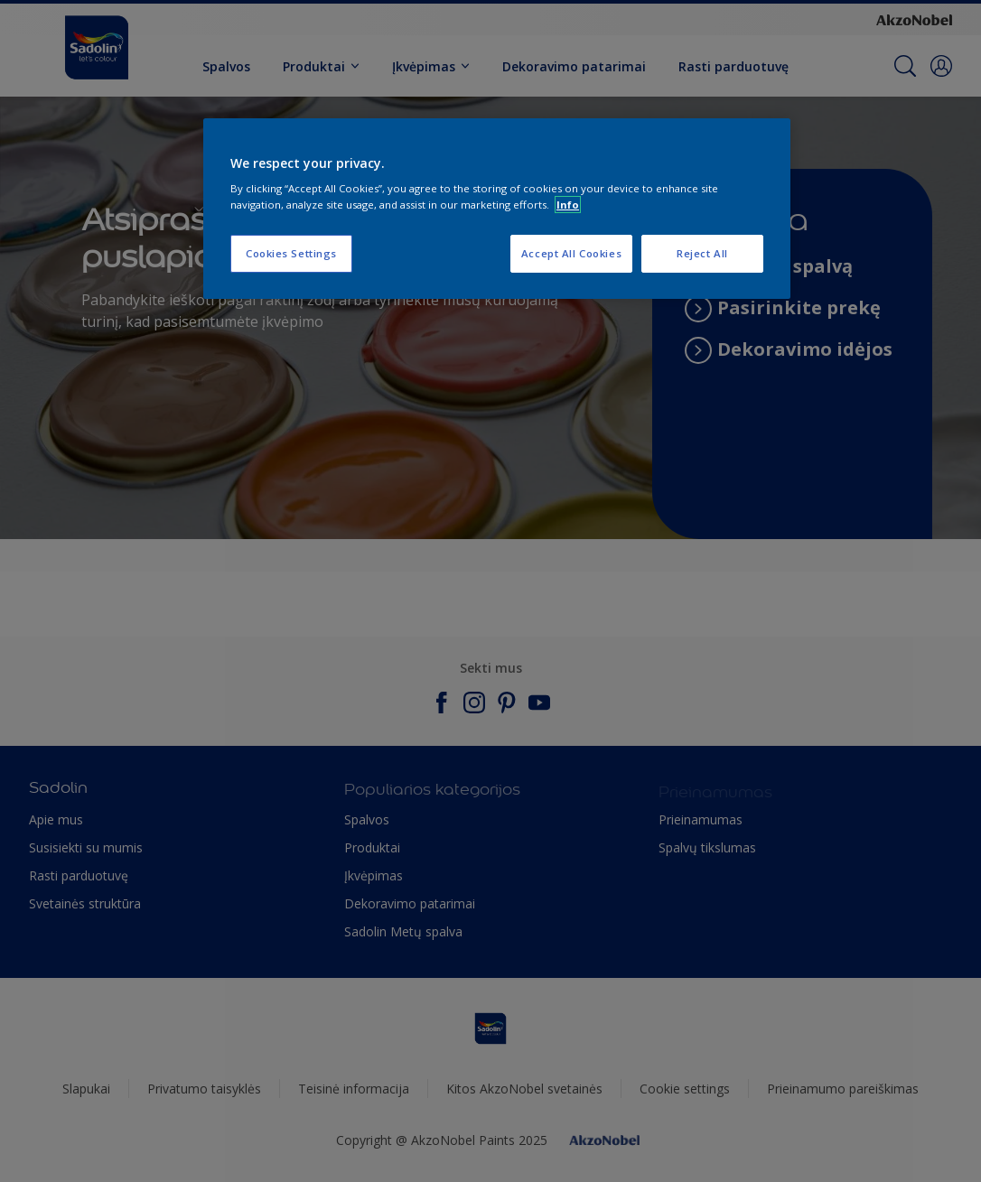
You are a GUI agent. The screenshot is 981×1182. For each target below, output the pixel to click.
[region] (496, 208)
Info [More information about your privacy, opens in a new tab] (567, 204)
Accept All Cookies (571, 253)
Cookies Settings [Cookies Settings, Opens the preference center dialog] (291, 253)
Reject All (702, 253)
